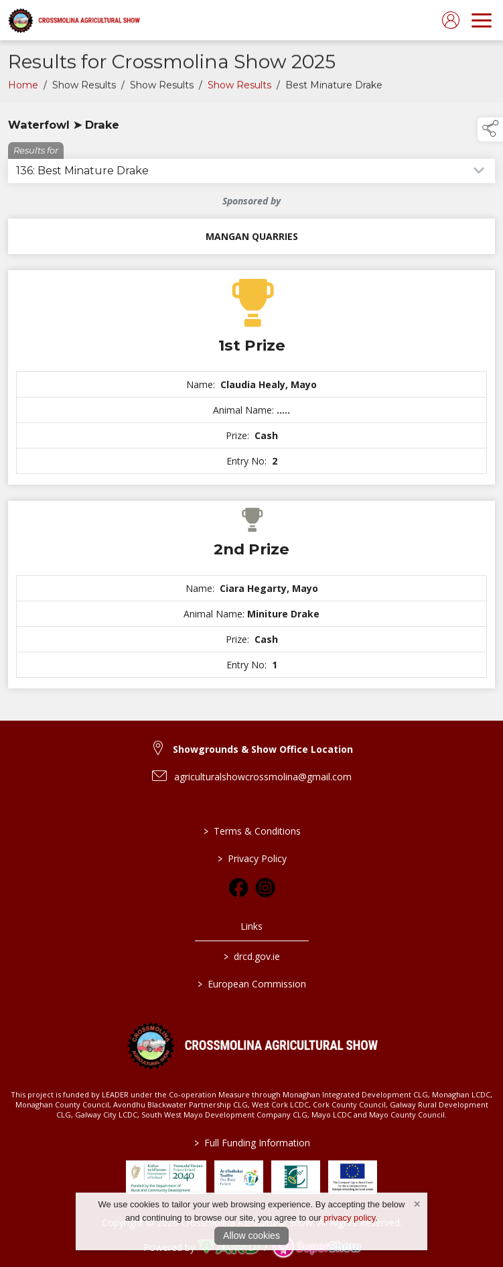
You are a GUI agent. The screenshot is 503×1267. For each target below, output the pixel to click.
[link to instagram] (265, 888)
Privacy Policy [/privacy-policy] (251, 858)
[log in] (450, 20)
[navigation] (482, 20)
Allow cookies (251, 1235)
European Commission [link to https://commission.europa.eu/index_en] (252, 983)
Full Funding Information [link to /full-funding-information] (251, 1142)
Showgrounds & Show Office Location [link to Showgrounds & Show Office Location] (263, 749)
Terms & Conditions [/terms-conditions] (251, 831)
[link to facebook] (238, 888)
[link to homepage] (73, 20)
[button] (490, 129)
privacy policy (349, 1218)
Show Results (239, 88)
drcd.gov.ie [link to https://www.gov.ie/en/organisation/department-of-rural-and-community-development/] (252, 956)
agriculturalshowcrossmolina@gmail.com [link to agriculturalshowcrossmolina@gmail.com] (263, 776)
